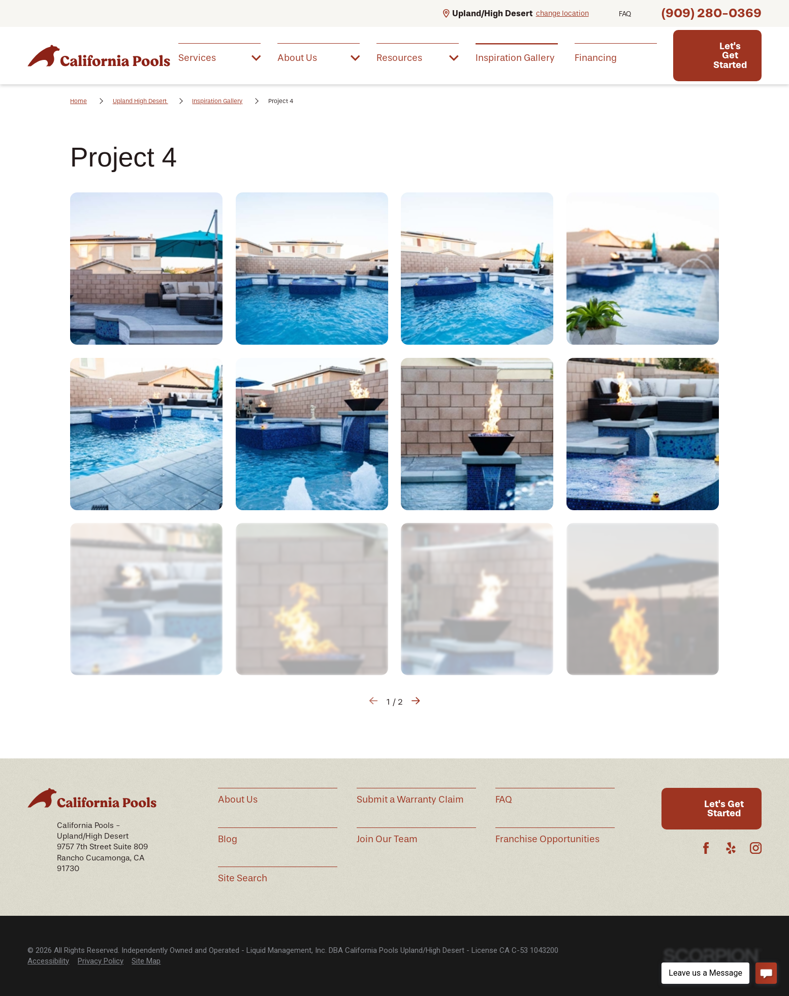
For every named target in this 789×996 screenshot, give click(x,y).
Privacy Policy (100, 961)
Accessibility (48, 961)
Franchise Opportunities (547, 839)
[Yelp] (731, 848)
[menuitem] (219, 57)
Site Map (146, 961)
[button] (146, 268)
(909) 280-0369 (711, 13)
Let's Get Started (730, 55)
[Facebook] (706, 848)
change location (562, 13)
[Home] (98, 55)
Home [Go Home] (78, 101)
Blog (227, 839)
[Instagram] (756, 848)
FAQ (625, 14)
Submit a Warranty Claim (410, 799)
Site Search (242, 878)
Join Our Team (387, 839)
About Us (238, 799)
